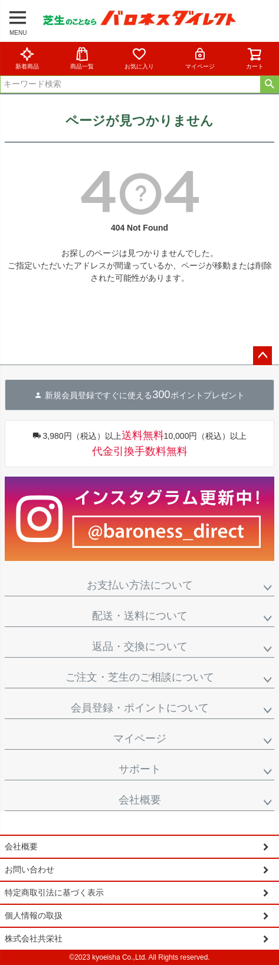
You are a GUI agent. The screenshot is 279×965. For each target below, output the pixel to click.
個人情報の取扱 (34, 915)
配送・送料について (140, 616)
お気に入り (139, 58)
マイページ (200, 58)
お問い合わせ (29, 869)
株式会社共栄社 (34, 938)
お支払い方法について (140, 585)
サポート (140, 769)
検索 (269, 84)
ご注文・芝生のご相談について (139, 677)
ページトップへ (262, 355)
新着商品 (27, 58)
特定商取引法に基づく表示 (54, 892)
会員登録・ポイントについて (140, 708)
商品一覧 (82, 58)
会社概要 (140, 800)
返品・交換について (140, 646)
